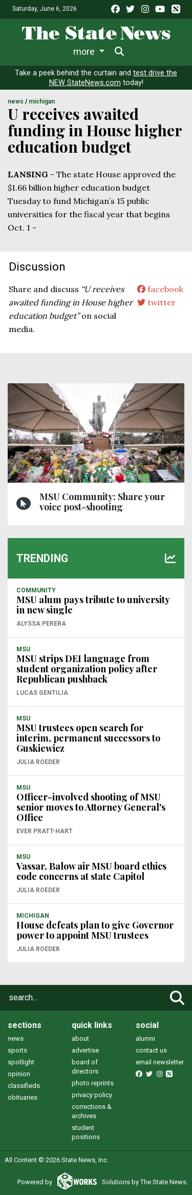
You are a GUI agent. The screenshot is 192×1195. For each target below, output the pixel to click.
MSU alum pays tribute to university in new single (92, 604)
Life (62, 51)
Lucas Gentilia (42, 692)
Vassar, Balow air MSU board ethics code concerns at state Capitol (91, 871)
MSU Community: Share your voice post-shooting (102, 501)
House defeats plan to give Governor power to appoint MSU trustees (95, 930)
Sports (100, 51)
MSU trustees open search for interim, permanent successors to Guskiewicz (88, 738)
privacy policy (92, 1095)
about (80, 1038)
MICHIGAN (42, 101)
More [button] (143, 51)
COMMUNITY (36, 590)
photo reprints (93, 1083)
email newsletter (160, 1062)
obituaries (22, 1097)
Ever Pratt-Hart (44, 831)
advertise (85, 1050)
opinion (19, 1074)
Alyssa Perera (41, 623)
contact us (151, 1050)
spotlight (21, 1062)
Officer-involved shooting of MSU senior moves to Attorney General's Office (90, 807)
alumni (145, 1038)
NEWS (16, 101)
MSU (23, 649)
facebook (160, 289)
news (16, 1038)
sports (17, 1050)
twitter (156, 302)
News (27, 51)
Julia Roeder (38, 762)
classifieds (24, 1085)
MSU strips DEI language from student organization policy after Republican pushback (86, 668)
